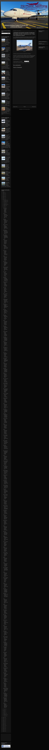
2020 (3, 717)
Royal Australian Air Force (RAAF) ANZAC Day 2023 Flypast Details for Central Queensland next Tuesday (6, 103)
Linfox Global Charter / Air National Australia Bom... (5, 554)
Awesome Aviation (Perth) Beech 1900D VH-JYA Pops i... (5, 252)
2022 (3, 197)
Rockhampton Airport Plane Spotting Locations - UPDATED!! (8, 179)
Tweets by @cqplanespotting (41, 43)
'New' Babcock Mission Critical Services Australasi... (5, 670)
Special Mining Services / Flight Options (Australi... (5, 665)
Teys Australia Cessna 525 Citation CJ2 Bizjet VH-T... (5, 486)
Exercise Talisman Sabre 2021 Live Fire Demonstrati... (5, 447)
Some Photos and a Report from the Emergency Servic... (5, 472)
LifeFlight (25, 62)
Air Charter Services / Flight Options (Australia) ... (5, 612)
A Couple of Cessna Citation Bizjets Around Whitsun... (5, 210)
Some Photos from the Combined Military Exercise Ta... (5, 295)
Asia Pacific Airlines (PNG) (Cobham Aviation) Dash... (5, 654)
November (5, 201)
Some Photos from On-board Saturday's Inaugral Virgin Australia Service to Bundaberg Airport (6, 50)
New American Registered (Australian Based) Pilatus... (5, 390)
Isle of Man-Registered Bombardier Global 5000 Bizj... (5, 237)
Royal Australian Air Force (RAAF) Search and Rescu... (5, 405)
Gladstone (22, 62)
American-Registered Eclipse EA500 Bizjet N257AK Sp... (5, 306)
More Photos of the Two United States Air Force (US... (5, 380)
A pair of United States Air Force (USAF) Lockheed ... (5, 395)
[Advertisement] (6, 737)
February (4, 714)
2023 (3, 196)
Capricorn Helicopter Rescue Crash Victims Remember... (5, 354)
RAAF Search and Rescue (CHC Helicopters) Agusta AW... (5, 507)
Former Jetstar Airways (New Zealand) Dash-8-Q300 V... (5, 543)
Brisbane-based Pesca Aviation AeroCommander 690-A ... (5, 595)
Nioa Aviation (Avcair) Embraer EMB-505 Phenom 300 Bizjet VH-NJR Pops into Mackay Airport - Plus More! (6, 137)
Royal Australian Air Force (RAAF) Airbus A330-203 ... (5, 585)
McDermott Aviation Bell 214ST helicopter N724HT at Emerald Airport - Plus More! (6, 184)
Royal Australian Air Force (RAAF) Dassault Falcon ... (5, 241)
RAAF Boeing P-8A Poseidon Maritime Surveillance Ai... (5, 226)
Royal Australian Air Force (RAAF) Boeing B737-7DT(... (5, 457)
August (4, 205)
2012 (3, 728)
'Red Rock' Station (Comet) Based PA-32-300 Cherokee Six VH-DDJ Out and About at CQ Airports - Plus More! (6, 153)
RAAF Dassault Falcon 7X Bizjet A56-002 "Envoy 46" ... (5, 269)
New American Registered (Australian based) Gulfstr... (5, 452)
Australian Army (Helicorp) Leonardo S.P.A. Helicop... (5, 273)
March (4, 713)
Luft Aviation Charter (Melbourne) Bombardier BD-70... (5, 360)
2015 (3, 724)
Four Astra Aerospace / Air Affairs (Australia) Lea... (5, 411)
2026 (3, 192)
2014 (3, 725)
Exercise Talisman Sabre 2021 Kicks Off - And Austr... (5, 533)
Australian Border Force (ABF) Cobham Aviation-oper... (5, 674)
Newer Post (15, 106)
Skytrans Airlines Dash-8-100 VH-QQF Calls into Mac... (5, 221)
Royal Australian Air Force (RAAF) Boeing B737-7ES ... (5, 528)
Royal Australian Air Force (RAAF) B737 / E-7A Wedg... (5, 659)
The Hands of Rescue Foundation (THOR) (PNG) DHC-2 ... (5, 349)
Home (25, 106)
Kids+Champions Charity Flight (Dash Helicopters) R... (5, 569)
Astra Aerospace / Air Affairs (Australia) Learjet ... (5, 564)
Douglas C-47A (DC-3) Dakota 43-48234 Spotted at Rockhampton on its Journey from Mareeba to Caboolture (6, 80)
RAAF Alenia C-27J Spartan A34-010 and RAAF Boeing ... (5, 622)
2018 (3, 720)
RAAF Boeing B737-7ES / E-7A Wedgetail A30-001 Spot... (5, 385)
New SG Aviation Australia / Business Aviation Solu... (5, 616)
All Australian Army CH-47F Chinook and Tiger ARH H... (5, 442)
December (5, 200)
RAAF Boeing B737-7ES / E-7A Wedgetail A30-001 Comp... (5, 496)
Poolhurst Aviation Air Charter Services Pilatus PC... (5, 680)
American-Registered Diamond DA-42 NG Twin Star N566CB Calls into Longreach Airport (6, 73)
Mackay (28, 62)
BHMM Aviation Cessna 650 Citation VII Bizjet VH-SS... (5, 690)
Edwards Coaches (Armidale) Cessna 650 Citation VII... (5, 279)
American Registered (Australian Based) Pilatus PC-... (5, 263)
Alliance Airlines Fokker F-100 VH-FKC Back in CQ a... (5, 247)
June (4, 709)
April (4, 711)
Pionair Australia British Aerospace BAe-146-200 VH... (5, 517)
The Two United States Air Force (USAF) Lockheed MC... (5, 290)
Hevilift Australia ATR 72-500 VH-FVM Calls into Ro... (5, 215)
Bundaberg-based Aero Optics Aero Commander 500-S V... (5, 232)
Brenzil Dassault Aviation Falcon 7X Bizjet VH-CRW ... (5, 375)
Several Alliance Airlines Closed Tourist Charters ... (5, 684)
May (4, 710)
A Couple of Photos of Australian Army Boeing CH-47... (5, 482)
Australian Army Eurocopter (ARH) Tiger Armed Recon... (5, 491)
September (5, 204)
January (4, 715)
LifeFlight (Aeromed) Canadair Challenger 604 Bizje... (5, 339)
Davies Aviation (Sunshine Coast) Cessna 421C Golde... (5, 579)
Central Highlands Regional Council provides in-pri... (5, 343)
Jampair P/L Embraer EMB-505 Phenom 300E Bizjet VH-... (5, 699)
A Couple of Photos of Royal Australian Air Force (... (5, 512)
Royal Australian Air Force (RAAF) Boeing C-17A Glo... (5, 322)
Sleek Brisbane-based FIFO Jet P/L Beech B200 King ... (5, 538)
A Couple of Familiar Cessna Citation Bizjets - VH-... (5, 648)
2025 (3, 193)
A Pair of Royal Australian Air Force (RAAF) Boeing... (5, 463)
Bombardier (19, 62)
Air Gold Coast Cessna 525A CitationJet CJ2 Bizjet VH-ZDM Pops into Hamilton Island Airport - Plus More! (6, 131)
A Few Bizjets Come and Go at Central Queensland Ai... (5, 437)
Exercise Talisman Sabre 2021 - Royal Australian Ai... (5, 311)
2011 (3, 729)
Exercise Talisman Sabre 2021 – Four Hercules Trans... (5, 317)
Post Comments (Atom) (26, 109)
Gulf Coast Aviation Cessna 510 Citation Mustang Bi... (5, 633)
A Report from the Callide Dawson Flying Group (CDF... (5, 301)
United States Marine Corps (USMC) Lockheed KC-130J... (5, 284)
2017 (3, 721)
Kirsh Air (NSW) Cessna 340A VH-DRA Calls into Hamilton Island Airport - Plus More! (6, 173)
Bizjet (16, 62)
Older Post (34, 106)
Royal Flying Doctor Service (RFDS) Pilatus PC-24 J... (5, 522)
